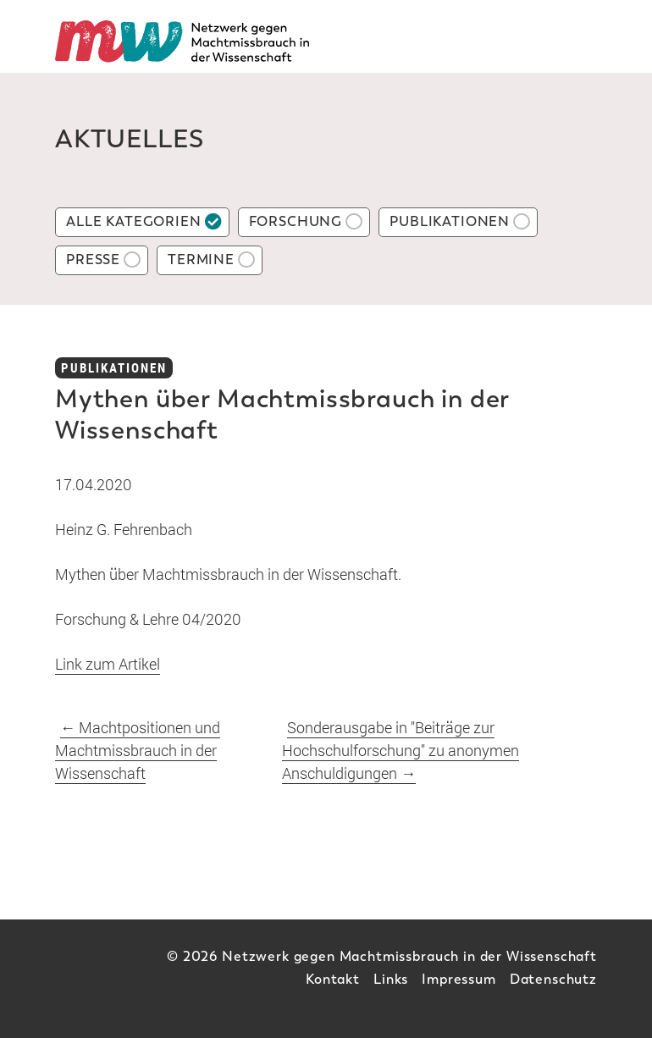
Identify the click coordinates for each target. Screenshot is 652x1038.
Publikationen (450, 221)
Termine (201, 259)
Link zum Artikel (107, 664)
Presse (93, 259)
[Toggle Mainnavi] (578, 41)
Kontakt (333, 979)
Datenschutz (553, 979)
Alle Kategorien (134, 221)
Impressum (459, 979)
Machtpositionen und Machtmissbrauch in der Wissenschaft (137, 750)
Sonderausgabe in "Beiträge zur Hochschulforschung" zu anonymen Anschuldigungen (400, 750)
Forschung (296, 221)
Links (390, 979)
